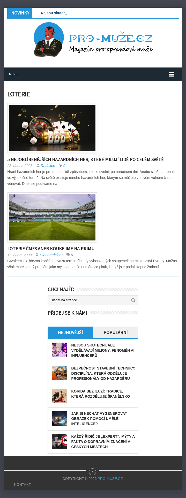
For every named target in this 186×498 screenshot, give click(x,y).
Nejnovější (70, 332)
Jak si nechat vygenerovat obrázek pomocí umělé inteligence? (99, 418)
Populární (115, 332)
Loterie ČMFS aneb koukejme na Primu (50, 249)
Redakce (48, 166)
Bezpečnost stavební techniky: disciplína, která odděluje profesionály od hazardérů (103, 373)
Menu (13, 74)
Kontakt (22, 484)
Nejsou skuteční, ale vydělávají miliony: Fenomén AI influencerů (102, 350)
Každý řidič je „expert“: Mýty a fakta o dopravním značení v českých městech (103, 441)
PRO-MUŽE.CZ (110, 479)
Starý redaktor (51, 255)
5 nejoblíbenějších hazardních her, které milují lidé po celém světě (85, 159)
